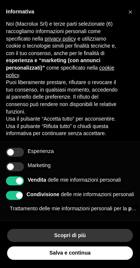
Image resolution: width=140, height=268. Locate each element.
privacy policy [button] (60, 39)
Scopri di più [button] (70, 235)
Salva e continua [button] (69, 253)
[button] (130, 12)
